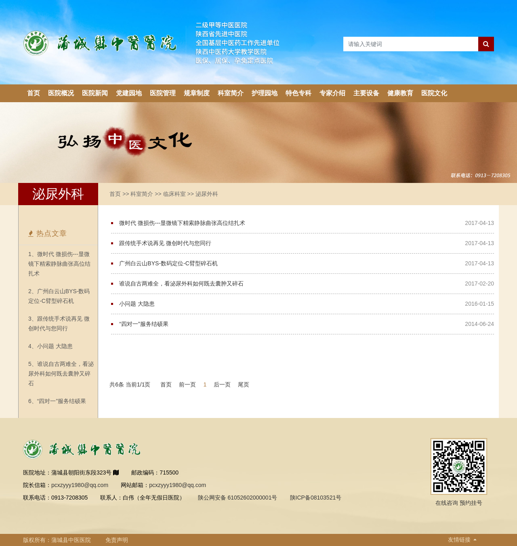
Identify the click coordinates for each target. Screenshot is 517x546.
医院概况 (61, 93)
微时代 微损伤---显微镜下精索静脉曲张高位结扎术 (182, 223)
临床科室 (174, 194)
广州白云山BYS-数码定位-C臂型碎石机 (168, 263)
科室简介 (231, 93)
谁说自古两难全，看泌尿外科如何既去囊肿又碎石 (181, 283)
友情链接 (460, 539)
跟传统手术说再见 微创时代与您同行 (165, 243)
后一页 (222, 384)
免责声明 (116, 540)
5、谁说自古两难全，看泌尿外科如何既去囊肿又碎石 (61, 373)
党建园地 (129, 93)
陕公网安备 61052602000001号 (237, 497)
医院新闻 (95, 93)
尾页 (243, 384)
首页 (33, 93)
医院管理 (163, 93)
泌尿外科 (206, 194)
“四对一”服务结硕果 (143, 324)
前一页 (187, 384)
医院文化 (434, 93)
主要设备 (366, 93)
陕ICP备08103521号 (316, 497)
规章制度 (197, 93)
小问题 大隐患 (137, 303)
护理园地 (264, 93)
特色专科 (298, 93)
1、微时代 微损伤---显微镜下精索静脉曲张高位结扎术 (59, 264)
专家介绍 (332, 93)
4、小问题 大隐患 (50, 346)
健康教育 (400, 93)
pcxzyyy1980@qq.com (79, 485)
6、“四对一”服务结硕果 (57, 401)
